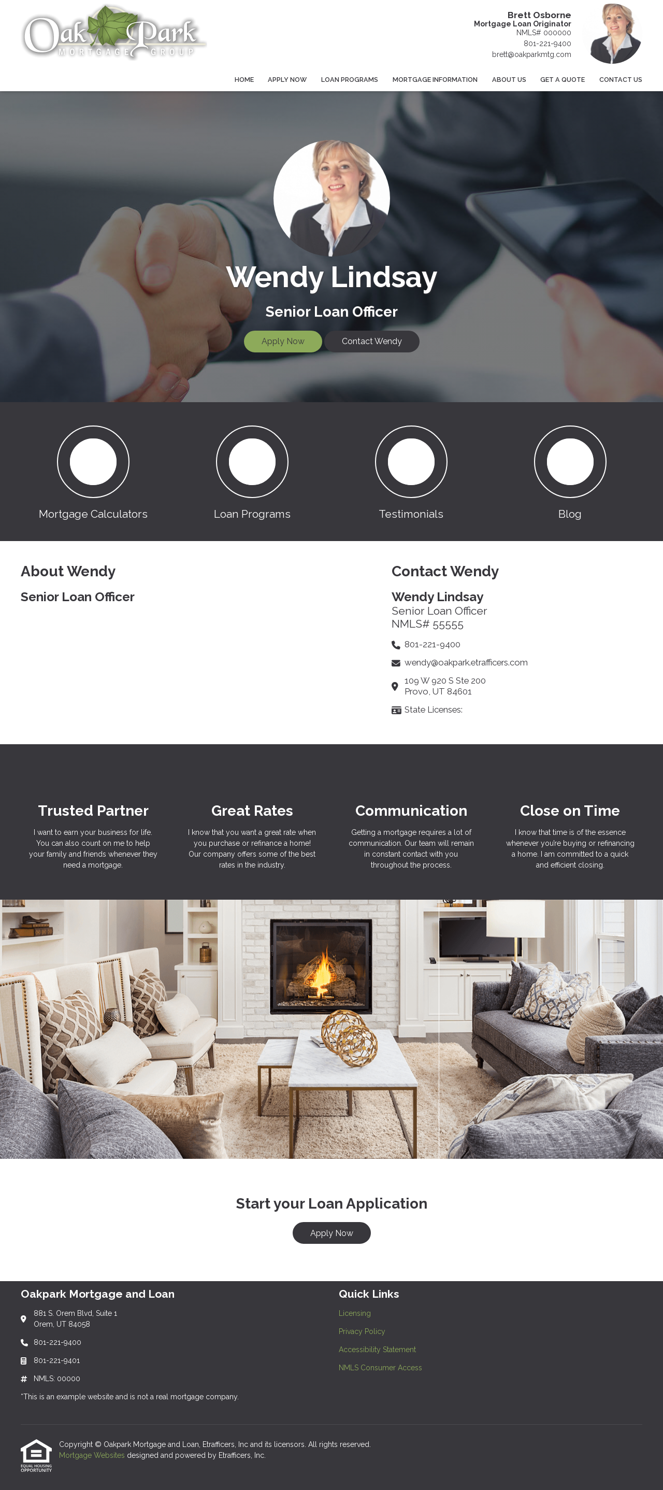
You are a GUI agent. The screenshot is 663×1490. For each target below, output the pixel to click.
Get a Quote (562, 79)
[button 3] (411, 471)
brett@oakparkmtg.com (531, 54)
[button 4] (570, 471)
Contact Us (620, 79)
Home (244, 79)
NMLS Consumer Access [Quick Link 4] (380, 1368)
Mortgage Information (435, 79)
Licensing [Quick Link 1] (355, 1313)
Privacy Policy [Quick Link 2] (362, 1331)
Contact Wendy (372, 341)
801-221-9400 (547, 43)
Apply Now (287, 79)
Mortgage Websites (93, 1455)
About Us (509, 79)
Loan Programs (349, 79)
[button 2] (252, 471)
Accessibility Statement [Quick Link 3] (377, 1349)
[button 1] (93, 471)
